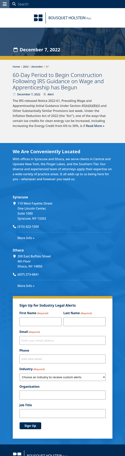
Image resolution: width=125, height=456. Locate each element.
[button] (4, 4)
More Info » (26, 238)
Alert (51, 94)
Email (30, 331)
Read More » (95, 126)
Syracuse (20, 197)
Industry (32, 369)
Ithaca (18, 250)
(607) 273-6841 (28, 274)
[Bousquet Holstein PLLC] (63, 18)
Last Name (77, 313)
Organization (30, 386)
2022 (37, 94)
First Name (34, 313)
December (24, 94)
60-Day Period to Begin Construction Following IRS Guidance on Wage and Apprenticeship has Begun (58, 81)
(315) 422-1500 (28, 226)
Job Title (26, 405)
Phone (24, 350)
